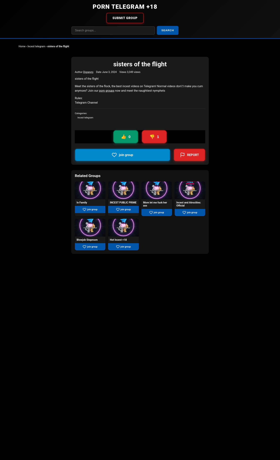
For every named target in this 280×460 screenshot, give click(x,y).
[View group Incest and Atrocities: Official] (190, 190)
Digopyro (88, 72)
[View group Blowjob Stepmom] (90, 228)
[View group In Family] (90, 190)
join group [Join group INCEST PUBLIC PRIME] (123, 209)
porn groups (106, 90)
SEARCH (167, 30)
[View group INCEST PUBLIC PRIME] (123, 190)
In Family (82, 202)
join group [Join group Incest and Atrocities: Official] (189, 212)
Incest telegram (36, 46)
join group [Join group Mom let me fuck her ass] (156, 212)
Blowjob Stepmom (87, 239)
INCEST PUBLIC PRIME (123, 202)
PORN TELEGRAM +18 (125, 6)
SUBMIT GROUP (125, 18)
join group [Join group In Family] (90, 209)
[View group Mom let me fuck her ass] (156, 190)
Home (22, 46)
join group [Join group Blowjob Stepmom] (90, 247)
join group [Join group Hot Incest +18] (123, 247)
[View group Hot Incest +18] (123, 228)
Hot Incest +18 (118, 239)
